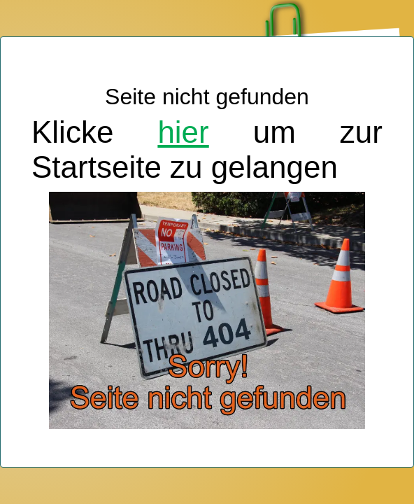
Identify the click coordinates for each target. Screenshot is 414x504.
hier (182, 132)
